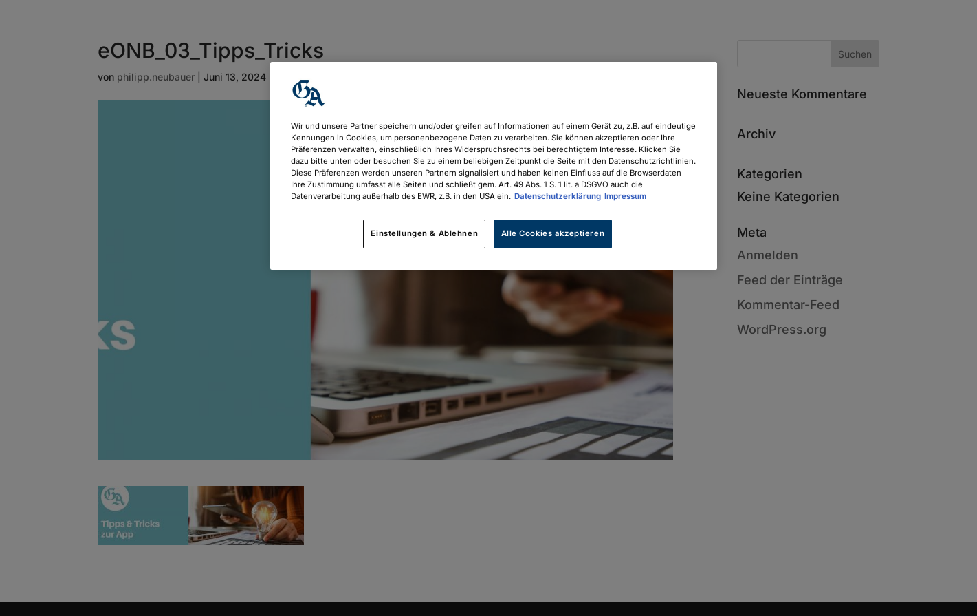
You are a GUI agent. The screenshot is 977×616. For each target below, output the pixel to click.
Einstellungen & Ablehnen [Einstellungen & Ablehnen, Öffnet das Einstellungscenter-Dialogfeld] (424, 233)
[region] (493, 166)
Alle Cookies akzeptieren (553, 233)
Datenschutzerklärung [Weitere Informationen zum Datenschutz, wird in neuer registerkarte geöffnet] (557, 196)
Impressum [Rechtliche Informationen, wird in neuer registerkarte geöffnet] (625, 196)
